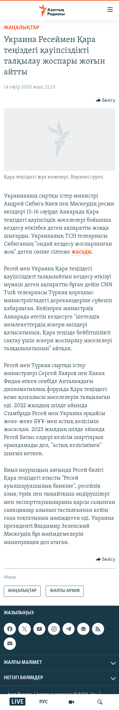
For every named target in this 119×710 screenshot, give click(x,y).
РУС (43, 702)
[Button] (106, 100)
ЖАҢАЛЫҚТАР (21, 28)
